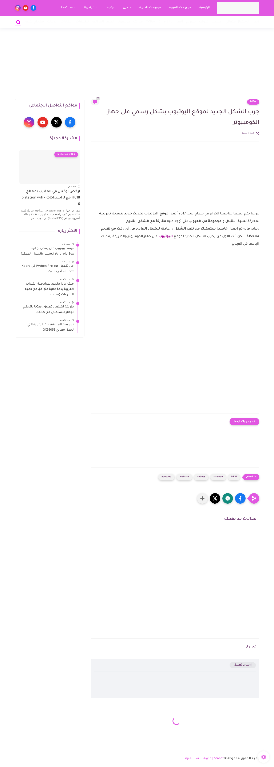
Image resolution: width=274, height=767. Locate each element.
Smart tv (165, 22)
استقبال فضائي (237, 22)
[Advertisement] (137, 66)
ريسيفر (216, 22)
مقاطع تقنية (34, 22)
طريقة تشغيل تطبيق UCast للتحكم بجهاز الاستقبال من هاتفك (48, 309)
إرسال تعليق (243, 665)
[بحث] (18, 22)
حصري (127, 7)
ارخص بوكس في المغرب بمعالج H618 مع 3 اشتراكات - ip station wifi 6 (50, 198)
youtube (166, 477)
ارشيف (110, 7)
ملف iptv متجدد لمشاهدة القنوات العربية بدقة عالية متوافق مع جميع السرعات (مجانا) (49, 289)
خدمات (52, 22)
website (184, 477)
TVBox (150, 22)
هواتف (138, 22)
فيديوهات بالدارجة (150, 7)
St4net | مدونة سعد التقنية (204, 758)
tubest (201, 477)
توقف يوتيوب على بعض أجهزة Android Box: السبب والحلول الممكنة (47, 251)
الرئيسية (204, 7)
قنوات (203, 22)
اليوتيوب (166, 236)
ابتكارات (67, 22)
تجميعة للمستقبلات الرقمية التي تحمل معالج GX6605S (50, 327)
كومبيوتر (124, 22)
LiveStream (68, 7)
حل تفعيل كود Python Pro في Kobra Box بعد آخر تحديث (48, 269)
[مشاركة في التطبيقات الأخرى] (202, 498)
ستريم (191, 22)
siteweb (218, 477)
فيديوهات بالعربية (180, 7)
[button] (240, 498)
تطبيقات (82, 22)
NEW (253, 101)
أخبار (256, 22)
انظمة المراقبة (103, 22)
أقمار (179, 22)
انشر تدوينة (90, 7)
